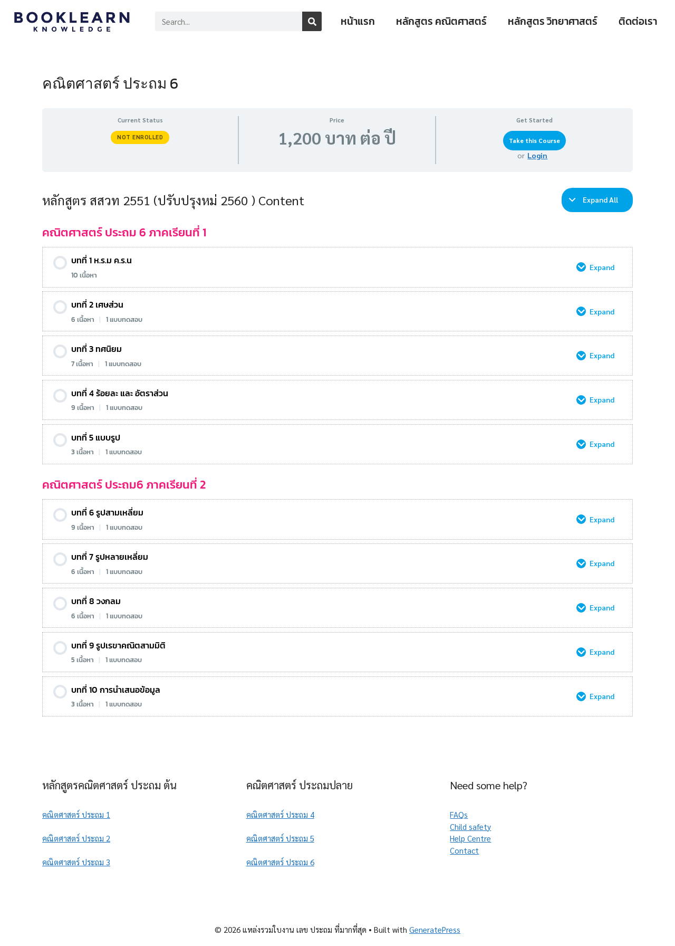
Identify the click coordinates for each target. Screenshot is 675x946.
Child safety (470, 826)
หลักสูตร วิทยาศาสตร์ (552, 21)
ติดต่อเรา (638, 21)
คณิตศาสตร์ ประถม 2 (76, 838)
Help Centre (470, 838)
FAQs (459, 814)
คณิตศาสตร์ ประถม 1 (76, 814)
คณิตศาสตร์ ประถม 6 (280, 862)
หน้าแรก (358, 21)
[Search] (312, 21)
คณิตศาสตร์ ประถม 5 (280, 838)
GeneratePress (434, 929)
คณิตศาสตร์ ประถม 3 (76, 862)
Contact (464, 850)
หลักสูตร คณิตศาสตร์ (441, 21)
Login (537, 155)
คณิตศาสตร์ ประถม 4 (280, 814)
